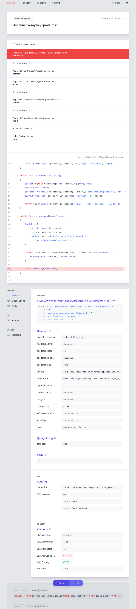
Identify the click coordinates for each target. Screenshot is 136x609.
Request (11, 290)
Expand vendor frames (24, 44)
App (9, 315)
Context (11, 330)
